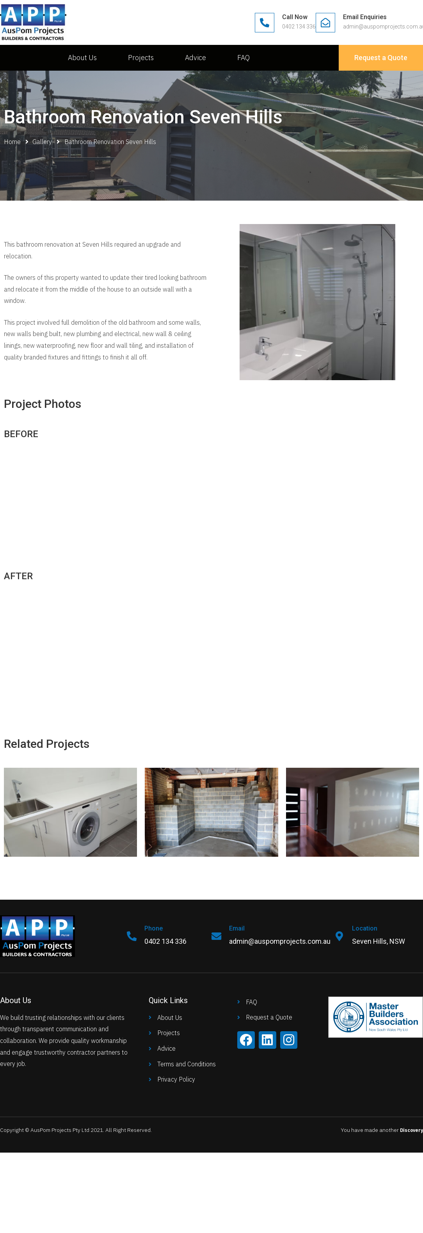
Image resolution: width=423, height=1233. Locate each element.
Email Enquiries (365, 17)
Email (239, 928)
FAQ (243, 57)
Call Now (294, 17)
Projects (141, 57)
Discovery (409, 1129)
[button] (381, 58)
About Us (82, 57)
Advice (195, 57)
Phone (155, 928)
